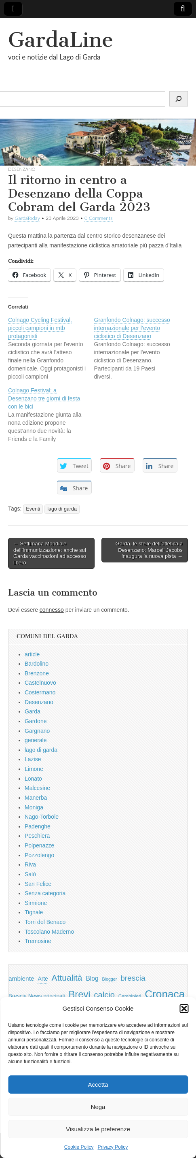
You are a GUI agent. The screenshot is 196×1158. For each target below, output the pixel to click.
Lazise (33, 759)
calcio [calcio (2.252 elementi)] (104, 994)
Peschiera (37, 835)
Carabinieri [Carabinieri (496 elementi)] (129, 995)
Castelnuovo (40, 682)
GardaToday (27, 218)
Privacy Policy (113, 1147)
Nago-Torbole (42, 816)
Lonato (33, 778)
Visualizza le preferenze (98, 1129)
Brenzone (37, 673)
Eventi (33, 509)
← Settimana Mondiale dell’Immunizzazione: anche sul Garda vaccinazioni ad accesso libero (49, 553)
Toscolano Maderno (49, 931)
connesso (52, 610)
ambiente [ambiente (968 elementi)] (21, 978)
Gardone (35, 721)
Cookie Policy (79, 1147)
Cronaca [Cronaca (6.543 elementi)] (165, 994)
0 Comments (98, 218)
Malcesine (37, 788)
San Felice (38, 884)
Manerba (36, 797)
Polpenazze (39, 845)
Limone (34, 769)
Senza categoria (45, 893)
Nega (98, 1106)
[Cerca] (178, 98)
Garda (32, 711)
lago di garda (62, 509)
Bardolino (36, 663)
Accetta (98, 1084)
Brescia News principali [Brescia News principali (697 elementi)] (36, 996)
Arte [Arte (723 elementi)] (43, 979)
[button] (184, 1009)
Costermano (40, 692)
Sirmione (36, 903)
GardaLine (60, 40)
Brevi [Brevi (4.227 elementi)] (79, 994)
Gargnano (37, 731)
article (32, 654)
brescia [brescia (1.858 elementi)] (132, 978)
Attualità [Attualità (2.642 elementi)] (67, 977)
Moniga (34, 807)
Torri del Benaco (45, 922)
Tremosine (38, 941)
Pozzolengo (39, 855)
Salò (30, 874)
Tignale (34, 912)
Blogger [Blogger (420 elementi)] (109, 979)
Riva (30, 864)
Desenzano (21, 169)
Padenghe (38, 826)
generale (36, 740)
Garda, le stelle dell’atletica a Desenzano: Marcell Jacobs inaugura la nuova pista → (149, 550)
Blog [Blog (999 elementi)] (92, 978)
